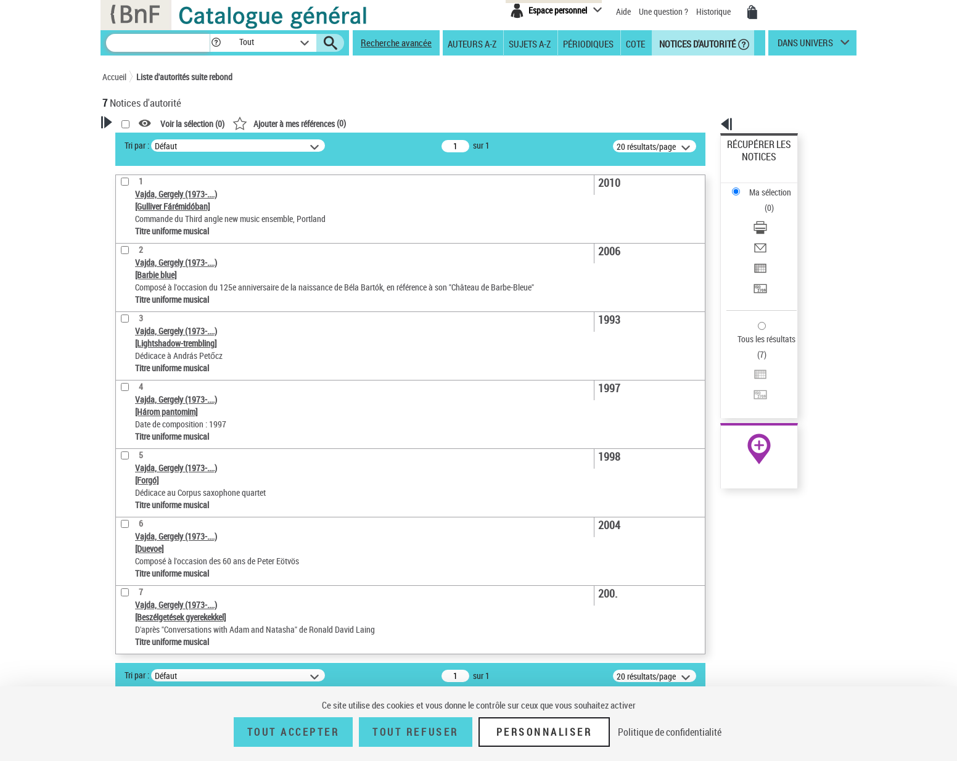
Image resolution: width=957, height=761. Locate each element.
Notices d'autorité (696, 43)
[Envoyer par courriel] (775, 200)
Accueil (114, 77)
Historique (714, 11)
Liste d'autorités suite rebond (184, 77)
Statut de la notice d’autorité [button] (169, 293)
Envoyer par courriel (763, 200)
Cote (635, 43)
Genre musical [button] (142, 375)
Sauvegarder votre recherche (179, 190)
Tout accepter (293, 732)
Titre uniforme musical (164, 274)
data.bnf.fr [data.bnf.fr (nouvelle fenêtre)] (719, 378)
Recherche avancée (396, 42)
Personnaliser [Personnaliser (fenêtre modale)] (544, 732)
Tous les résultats (758, 263)
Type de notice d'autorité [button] (161, 237)
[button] (215, 43)
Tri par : (295, 145)
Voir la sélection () (351, 124)
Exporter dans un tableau (772, 215)
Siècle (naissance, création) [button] (167, 354)
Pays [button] (124, 334)
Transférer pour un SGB (768, 230)
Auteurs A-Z (472, 43)
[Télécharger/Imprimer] (775, 185)
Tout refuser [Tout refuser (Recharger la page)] (415, 732)
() (447, 123)
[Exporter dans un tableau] (775, 215)
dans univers (805, 46)
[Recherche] (158, 43)
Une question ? (663, 11)
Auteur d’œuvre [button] (144, 396)
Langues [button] (131, 314)
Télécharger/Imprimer (765, 185)
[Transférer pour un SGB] (775, 230)
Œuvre (131, 255)
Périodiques (588, 43)
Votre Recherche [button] (153, 143)
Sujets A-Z (530, 43)
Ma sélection (750, 164)
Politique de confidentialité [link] (669, 732)
